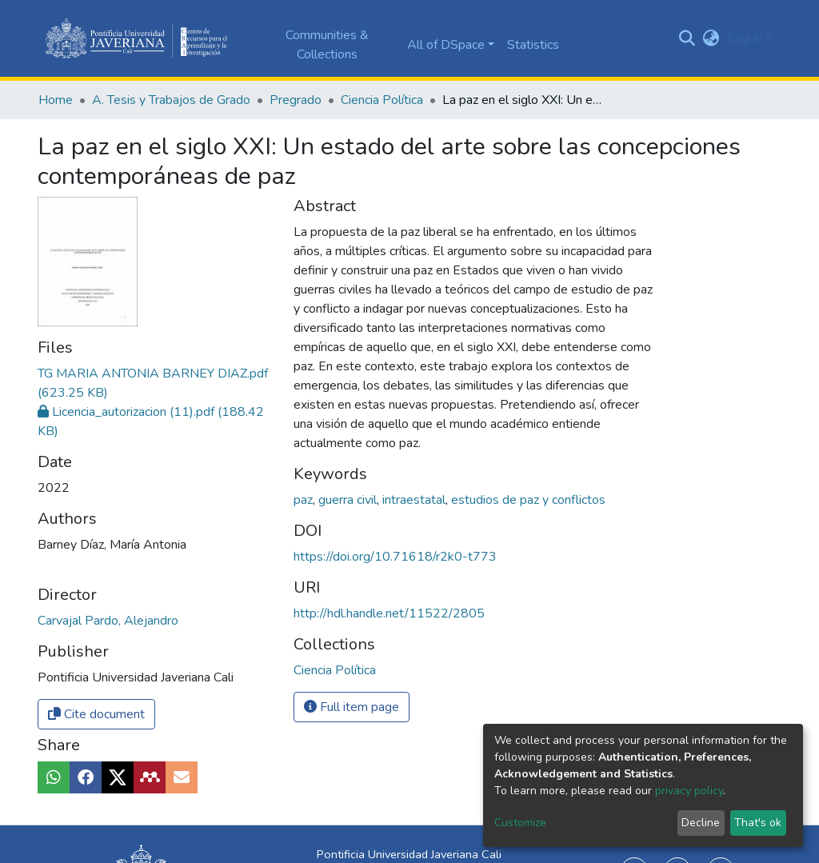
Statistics (533, 45)
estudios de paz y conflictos (528, 500)
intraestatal (415, 500)
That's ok (757, 822)
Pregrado (296, 100)
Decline (700, 822)
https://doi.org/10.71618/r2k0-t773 (395, 556)
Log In (745, 38)
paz (305, 500)
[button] (711, 38)
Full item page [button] (351, 707)
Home (55, 100)
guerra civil (349, 500)
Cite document (96, 714)
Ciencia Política (382, 100)
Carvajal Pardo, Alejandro (108, 620)
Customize (520, 822)
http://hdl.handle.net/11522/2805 (389, 613)
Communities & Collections (327, 44)
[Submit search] (687, 38)
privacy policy (689, 790)
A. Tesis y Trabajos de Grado (171, 100)
